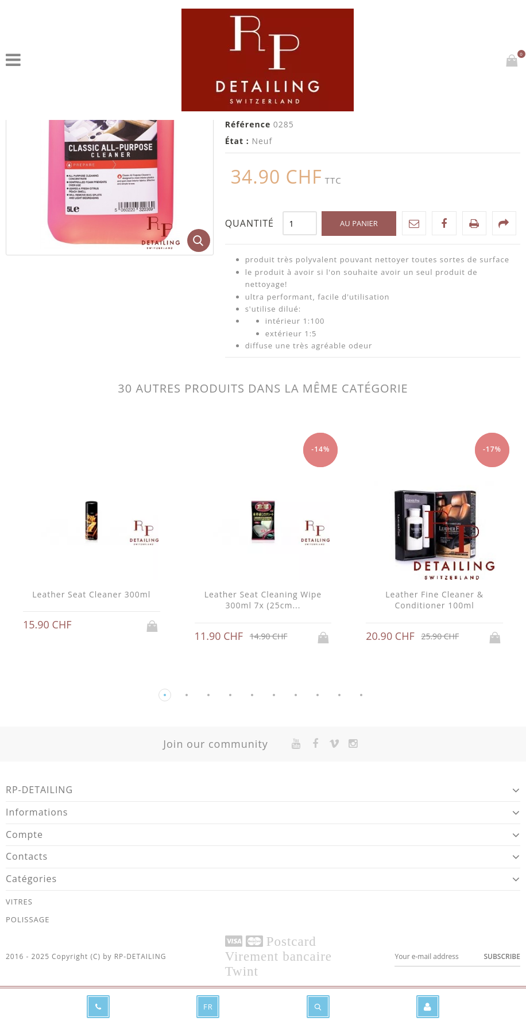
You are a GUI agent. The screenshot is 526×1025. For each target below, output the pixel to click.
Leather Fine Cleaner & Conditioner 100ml (434, 600)
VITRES (19, 901)
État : (237, 140)
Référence (248, 124)
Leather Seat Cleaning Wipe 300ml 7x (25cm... (263, 600)
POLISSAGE (28, 919)
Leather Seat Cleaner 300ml (91, 594)
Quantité (249, 223)
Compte (24, 834)
